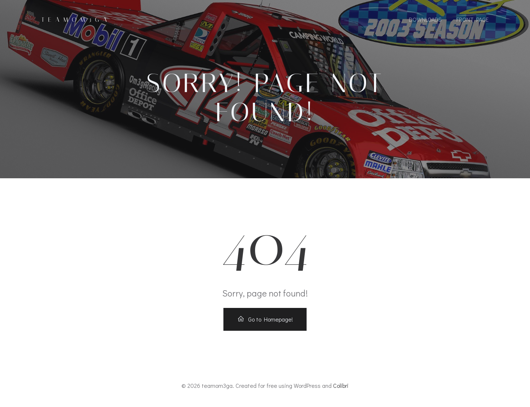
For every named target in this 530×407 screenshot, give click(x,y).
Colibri (341, 385)
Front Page (472, 19)
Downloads (425, 19)
